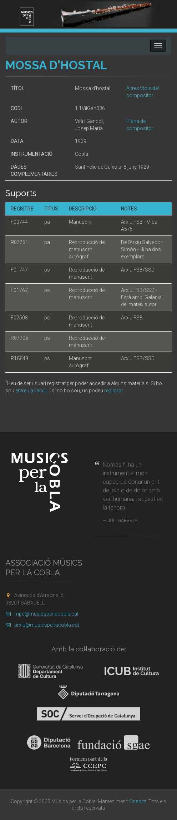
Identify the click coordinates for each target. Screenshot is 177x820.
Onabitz (137, 801)
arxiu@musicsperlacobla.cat (42, 625)
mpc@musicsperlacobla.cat (42, 614)
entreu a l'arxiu (31, 390)
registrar (113, 390)
